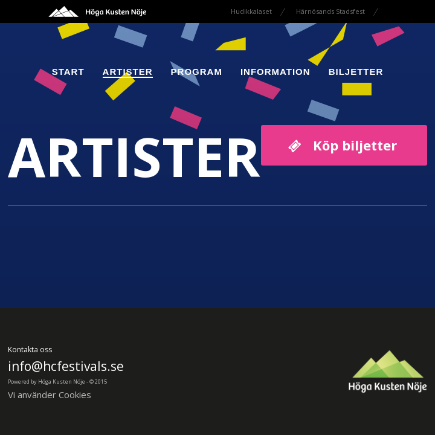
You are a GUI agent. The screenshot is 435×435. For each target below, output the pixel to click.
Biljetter (356, 71)
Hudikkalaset (251, 11)
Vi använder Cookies (49, 394)
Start (68, 71)
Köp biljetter (355, 145)
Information (275, 71)
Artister (128, 71)
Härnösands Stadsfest (330, 11)
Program (196, 71)
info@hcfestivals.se (66, 366)
